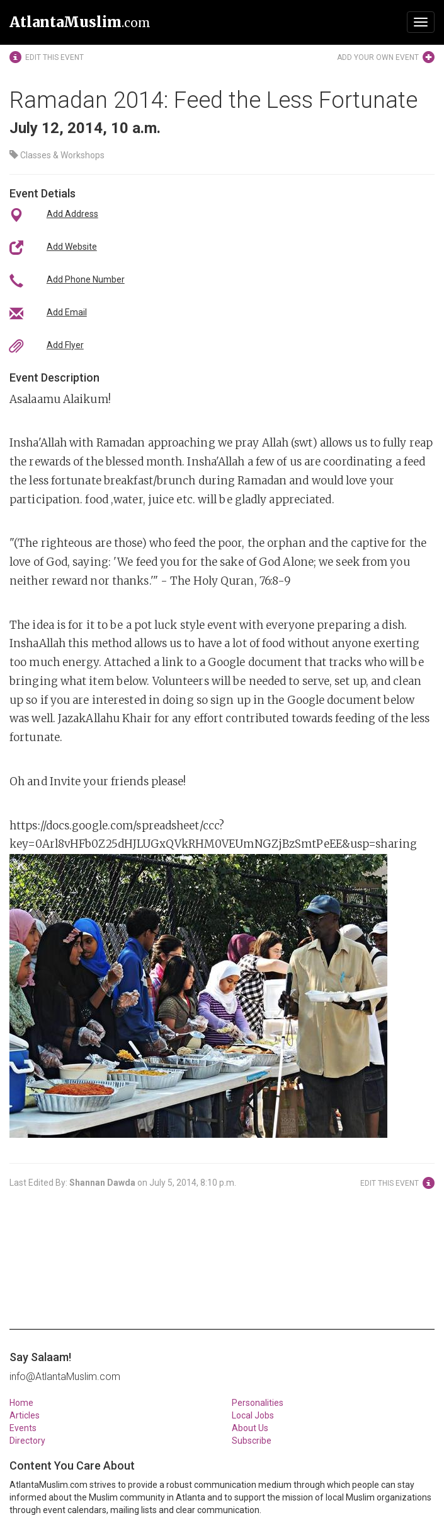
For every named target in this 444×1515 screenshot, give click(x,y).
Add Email (67, 312)
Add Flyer (65, 345)
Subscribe (251, 1441)
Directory (27, 1441)
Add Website (72, 247)
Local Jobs (253, 1415)
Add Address (72, 214)
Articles (24, 1415)
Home (21, 1403)
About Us (250, 1428)
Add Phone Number (86, 279)
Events (23, 1428)
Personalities (257, 1403)
